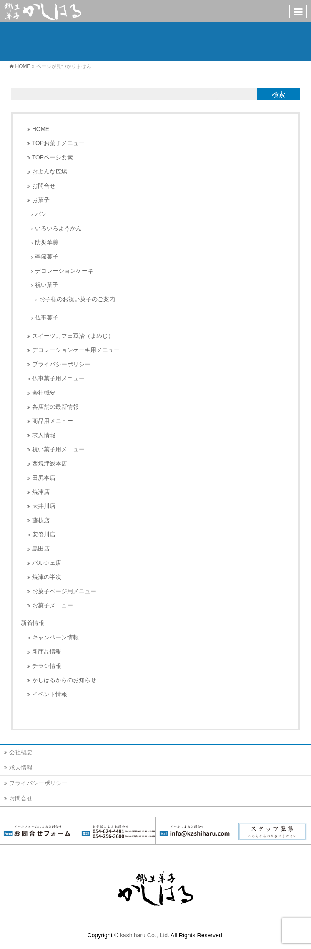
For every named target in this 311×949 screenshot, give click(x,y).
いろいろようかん (58, 228)
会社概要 (43, 393)
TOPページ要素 (52, 157)
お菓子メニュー (52, 605)
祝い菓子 (46, 285)
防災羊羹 (46, 242)
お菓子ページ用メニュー (64, 591)
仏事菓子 (46, 318)
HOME (40, 129)
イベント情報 (49, 694)
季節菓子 (46, 257)
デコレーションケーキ (64, 271)
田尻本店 (43, 478)
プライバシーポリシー (61, 364)
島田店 (41, 549)
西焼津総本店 (49, 464)
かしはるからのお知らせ (64, 680)
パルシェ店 (46, 563)
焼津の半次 (46, 577)
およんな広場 (49, 172)
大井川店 (43, 506)
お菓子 (41, 200)
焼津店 (41, 492)
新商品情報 (46, 652)
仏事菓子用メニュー (58, 378)
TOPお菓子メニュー (58, 143)
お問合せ (43, 186)
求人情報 (43, 435)
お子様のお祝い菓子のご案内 (77, 299)
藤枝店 (41, 520)
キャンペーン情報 (55, 637)
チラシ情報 (46, 666)
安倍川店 (43, 534)
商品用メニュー (52, 421)
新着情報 (32, 622)
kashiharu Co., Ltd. (144, 935)
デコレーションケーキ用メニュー (76, 350)
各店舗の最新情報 (55, 407)
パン (41, 214)
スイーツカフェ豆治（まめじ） (73, 336)
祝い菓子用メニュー (58, 449)
